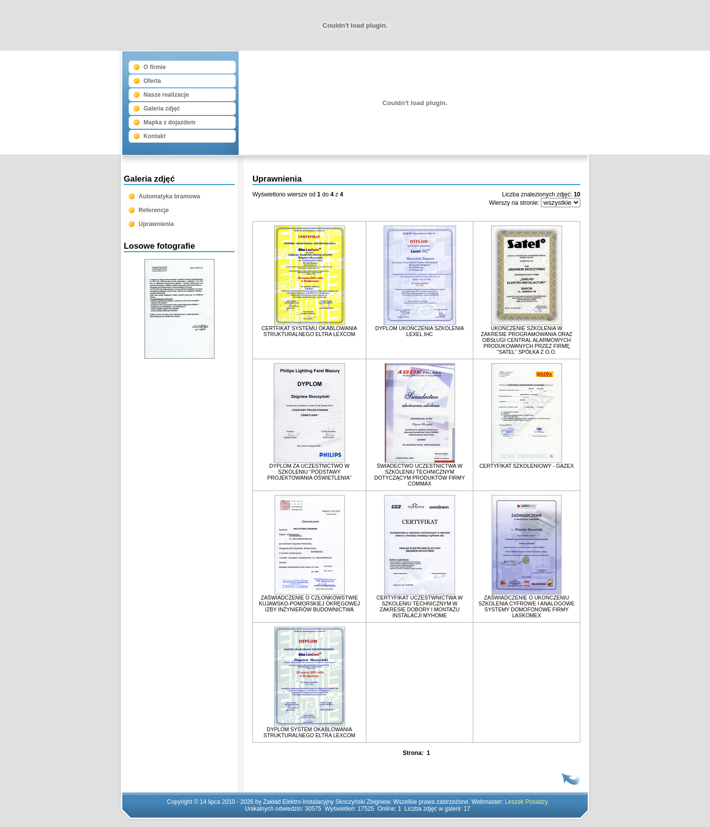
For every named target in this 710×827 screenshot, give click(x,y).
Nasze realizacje (166, 94)
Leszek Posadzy (526, 801)
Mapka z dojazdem (169, 122)
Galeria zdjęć (161, 108)
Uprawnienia (156, 224)
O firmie (154, 67)
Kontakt (154, 136)
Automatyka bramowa (169, 196)
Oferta (152, 80)
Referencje (154, 210)
